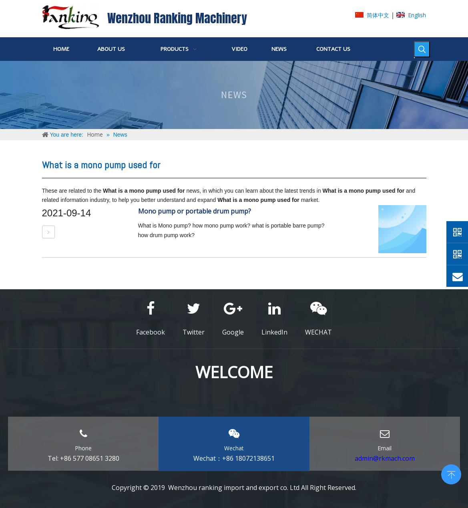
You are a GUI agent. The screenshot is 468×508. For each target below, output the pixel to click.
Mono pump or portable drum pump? (194, 211)
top (451, 474)
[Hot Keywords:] (422, 49)
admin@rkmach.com (385, 458)
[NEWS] (234, 95)
